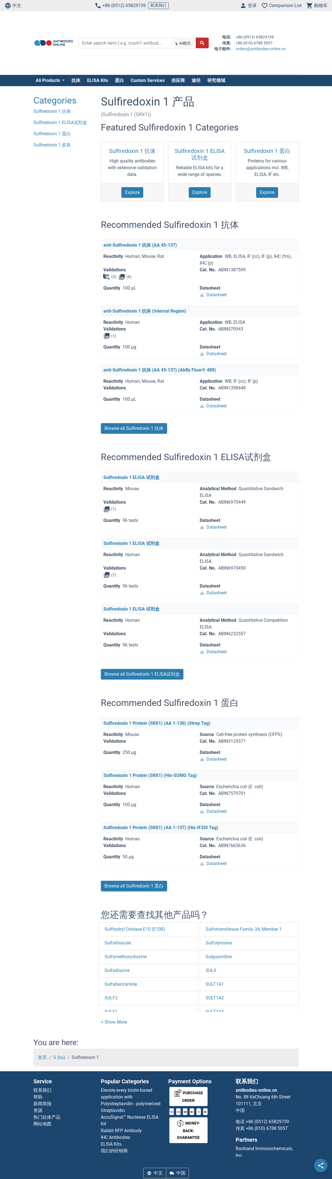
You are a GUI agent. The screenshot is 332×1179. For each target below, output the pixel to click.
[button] (114, 1022)
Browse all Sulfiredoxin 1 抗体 (133, 428)
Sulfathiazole (117, 943)
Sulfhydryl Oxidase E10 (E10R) (134, 929)
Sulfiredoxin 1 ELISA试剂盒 (200, 154)
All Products (48, 80)
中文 (12, 5)
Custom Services (148, 80)
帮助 (37, 1097)
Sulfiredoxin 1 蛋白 (267, 151)
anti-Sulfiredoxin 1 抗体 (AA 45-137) (140, 245)
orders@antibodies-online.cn (261, 49)
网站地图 (42, 1124)
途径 (196, 80)
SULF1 (111, 1011)
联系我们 (158, 5)
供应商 (178, 80)
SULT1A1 (215, 984)
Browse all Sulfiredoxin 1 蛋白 (133, 886)
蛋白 (119, 80)
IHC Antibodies (115, 1137)
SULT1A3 (215, 1011)
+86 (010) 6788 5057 (267, 1128)
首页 (42, 1057)
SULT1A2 (215, 998)
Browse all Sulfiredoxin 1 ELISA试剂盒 (142, 674)
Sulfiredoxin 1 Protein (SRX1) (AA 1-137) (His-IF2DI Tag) (160, 827)
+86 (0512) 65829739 (120, 5)
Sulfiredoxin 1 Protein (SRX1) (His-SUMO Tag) (150, 775)
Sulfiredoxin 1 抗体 (132, 151)
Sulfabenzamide (120, 984)
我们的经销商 (114, 1150)
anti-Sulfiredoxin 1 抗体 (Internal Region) (144, 311)
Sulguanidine (219, 956)
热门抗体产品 (46, 1117)
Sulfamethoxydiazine (125, 956)
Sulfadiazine (116, 970)
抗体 (75, 80)
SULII (211, 970)
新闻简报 (42, 1103)
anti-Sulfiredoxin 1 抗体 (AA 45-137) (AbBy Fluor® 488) (159, 370)
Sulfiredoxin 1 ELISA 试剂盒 (131, 477)
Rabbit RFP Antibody (121, 1130)
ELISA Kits (97, 80)
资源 (37, 1110)
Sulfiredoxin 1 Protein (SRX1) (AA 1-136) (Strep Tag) (156, 723)
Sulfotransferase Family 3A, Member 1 (244, 929)
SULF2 (111, 998)
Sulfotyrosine (219, 943)
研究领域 (216, 80)
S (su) (59, 1057)
